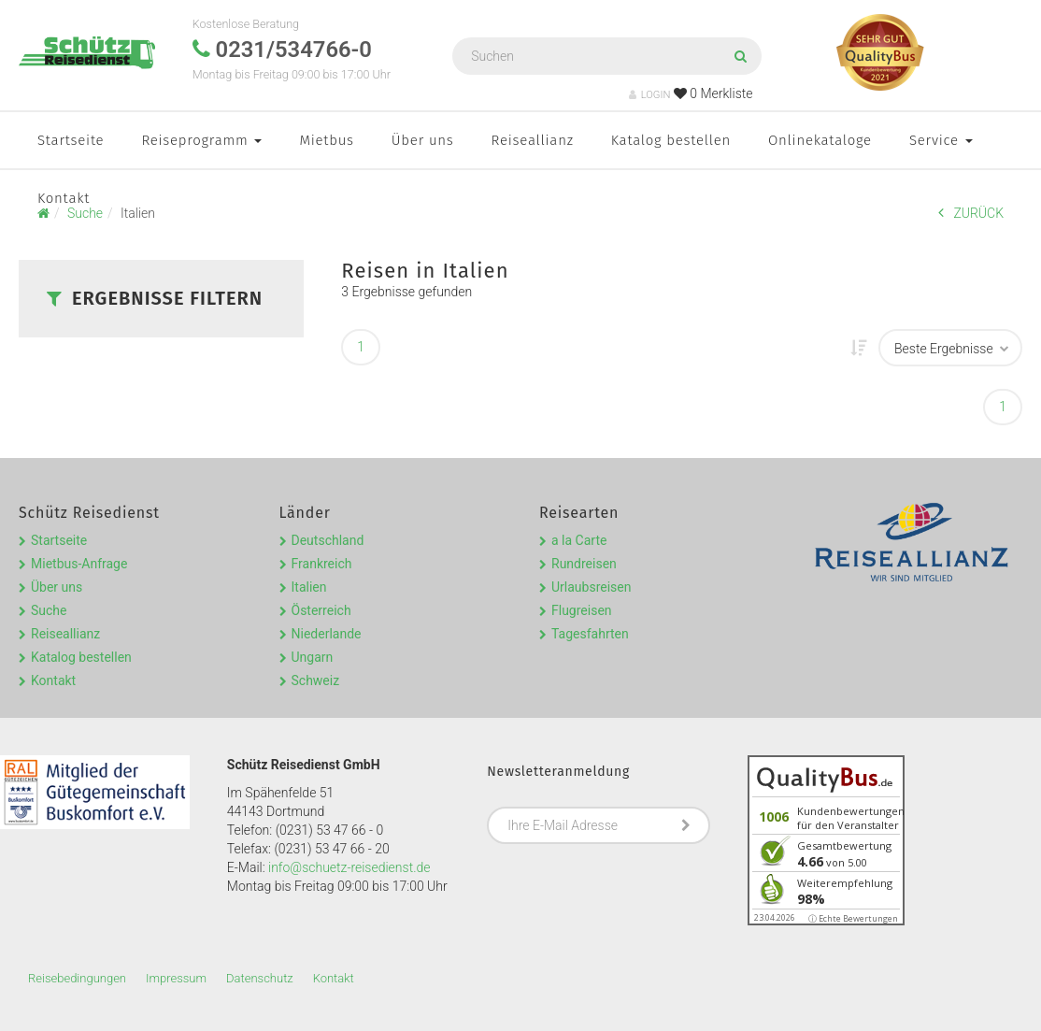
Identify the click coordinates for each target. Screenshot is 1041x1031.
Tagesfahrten (590, 633)
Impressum (176, 978)
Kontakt (63, 198)
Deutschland (328, 540)
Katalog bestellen (671, 140)
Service (941, 140)
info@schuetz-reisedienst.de (349, 867)
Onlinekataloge (820, 140)
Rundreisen (584, 563)
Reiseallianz (533, 140)
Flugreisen (581, 610)
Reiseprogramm (201, 140)
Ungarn (313, 657)
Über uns (423, 140)
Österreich (321, 610)
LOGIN (650, 95)
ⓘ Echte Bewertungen (853, 918)
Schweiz (316, 680)
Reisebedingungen (77, 978)
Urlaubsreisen (591, 587)
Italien (309, 587)
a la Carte (578, 540)
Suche (49, 610)
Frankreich (322, 563)
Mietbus (326, 140)
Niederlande (327, 633)
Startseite (70, 140)
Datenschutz (259, 978)
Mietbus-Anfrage (79, 563)
